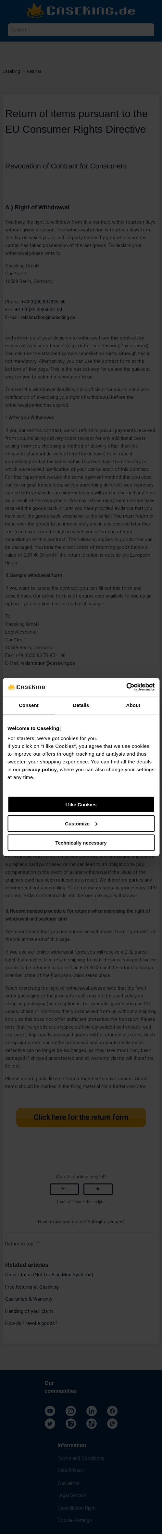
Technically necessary (80, 842)
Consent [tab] (29, 705)
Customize (81, 823)
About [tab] (133, 705)
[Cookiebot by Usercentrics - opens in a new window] (126, 687)
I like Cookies (81, 804)
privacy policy (39, 769)
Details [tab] (81, 705)
